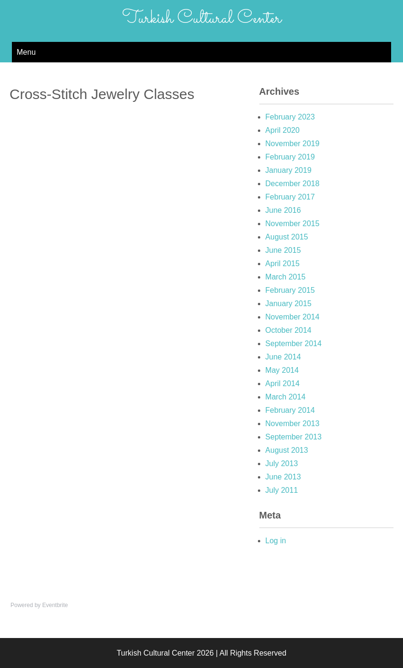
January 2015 (288, 303)
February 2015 (290, 290)
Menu (26, 52)
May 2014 (282, 370)
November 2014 (292, 317)
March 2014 (285, 397)
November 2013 (292, 423)
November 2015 (292, 223)
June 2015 (283, 250)
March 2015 (285, 277)
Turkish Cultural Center (201, 18)
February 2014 (290, 410)
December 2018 (292, 183)
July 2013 (281, 463)
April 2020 (282, 130)
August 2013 (286, 450)
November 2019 (292, 144)
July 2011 (281, 490)
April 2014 (282, 383)
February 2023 (290, 117)
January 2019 (288, 170)
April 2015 (282, 263)
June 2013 (283, 477)
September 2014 (293, 343)
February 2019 (290, 157)
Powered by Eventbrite (39, 605)
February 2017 (290, 197)
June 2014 (283, 357)
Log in (275, 541)
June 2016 (283, 210)
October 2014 (288, 330)
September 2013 (293, 437)
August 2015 (286, 237)
